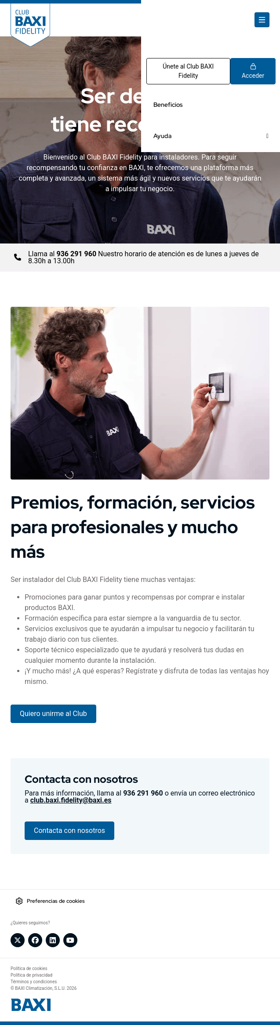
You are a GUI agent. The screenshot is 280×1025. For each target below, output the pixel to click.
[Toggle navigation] (262, 19)
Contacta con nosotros (69, 830)
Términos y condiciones (34, 981)
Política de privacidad (31, 975)
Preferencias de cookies (56, 901)
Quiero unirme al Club (53, 713)
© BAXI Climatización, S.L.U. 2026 (43, 988)
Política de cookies (29, 968)
